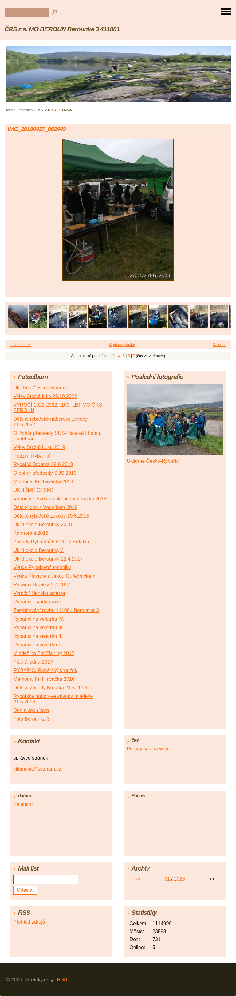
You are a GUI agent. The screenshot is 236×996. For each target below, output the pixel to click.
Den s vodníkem (31, 710)
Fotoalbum (25, 110)
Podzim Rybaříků (32, 455)
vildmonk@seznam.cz (37, 769)
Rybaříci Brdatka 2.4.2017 (41, 584)
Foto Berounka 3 (31, 719)
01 (167, 879)
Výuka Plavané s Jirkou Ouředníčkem (54, 576)
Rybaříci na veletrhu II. (37, 636)
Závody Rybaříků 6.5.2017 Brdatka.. (52, 541)
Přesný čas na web (147, 748)
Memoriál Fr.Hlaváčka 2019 (43, 481)
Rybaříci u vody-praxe (37, 601)
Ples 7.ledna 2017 (33, 662)
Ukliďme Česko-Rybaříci (39, 387)
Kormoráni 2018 (30, 533)
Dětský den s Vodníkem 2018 (45, 507)
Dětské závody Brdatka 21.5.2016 (50, 687)
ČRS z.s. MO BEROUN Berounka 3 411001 (62, 29)
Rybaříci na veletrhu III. (38, 627)
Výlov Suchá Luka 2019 (39, 447)
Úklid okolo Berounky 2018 (42, 524)
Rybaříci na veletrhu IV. (38, 619)
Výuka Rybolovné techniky (42, 567)
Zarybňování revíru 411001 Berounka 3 (56, 610)
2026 (179, 879)
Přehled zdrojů (29, 922)
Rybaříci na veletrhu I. (37, 644)
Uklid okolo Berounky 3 (38, 550)
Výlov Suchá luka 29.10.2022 (45, 396)
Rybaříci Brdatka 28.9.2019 (43, 464)
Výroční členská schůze (39, 593)
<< (137, 879)
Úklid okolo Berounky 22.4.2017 (48, 558)
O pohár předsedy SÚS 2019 (44, 473)
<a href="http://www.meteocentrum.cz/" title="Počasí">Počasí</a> (174, 826)
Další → (219, 345)
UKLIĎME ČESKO (33, 490)
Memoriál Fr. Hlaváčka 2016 (43, 679)
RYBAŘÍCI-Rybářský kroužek (45, 670)
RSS (62, 979)
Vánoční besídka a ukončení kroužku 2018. (60, 498)
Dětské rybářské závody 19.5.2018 (51, 516)
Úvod (9, 110)
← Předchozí (20, 345)
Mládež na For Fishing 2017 (43, 653)
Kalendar (23, 804)
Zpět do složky (122, 345)
